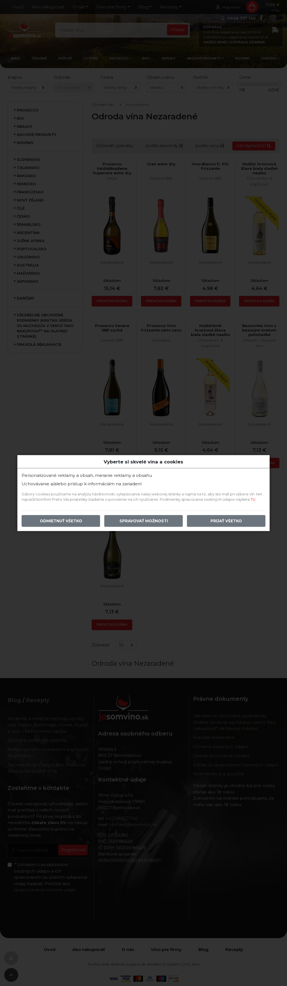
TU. (253, 499)
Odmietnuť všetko (61, 521)
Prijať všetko (226, 521)
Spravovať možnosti (143, 521)
